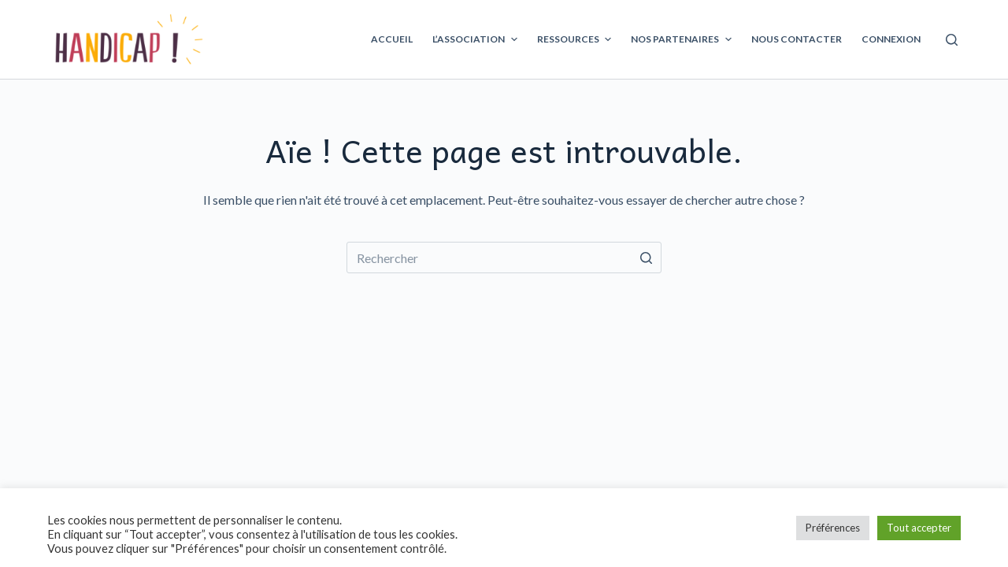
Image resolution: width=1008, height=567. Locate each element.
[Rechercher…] (504, 257)
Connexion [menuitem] (891, 39)
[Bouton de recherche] (646, 257)
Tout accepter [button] (919, 527)
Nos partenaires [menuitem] (683, 39)
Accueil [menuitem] (392, 39)
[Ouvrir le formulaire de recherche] (952, 40)
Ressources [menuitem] (576, 39)
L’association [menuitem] (476, 39)
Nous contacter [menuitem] (796, 39)
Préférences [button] (833, 527)
